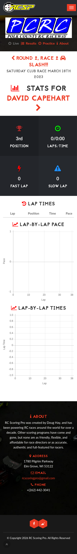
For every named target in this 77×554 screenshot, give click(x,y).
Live (13, 43)
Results (28, 43)
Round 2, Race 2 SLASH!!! (38, 62)
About (63, 43)
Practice (46, 43)
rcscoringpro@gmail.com (38, 478)
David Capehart (38, 102)
